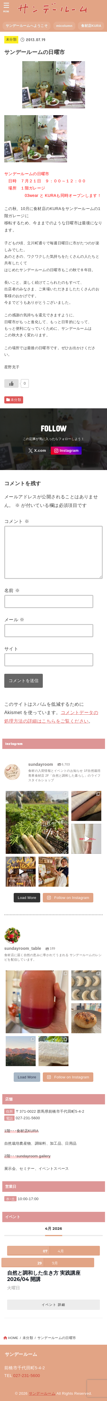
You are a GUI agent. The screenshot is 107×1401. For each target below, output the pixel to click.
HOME (13, 1338)
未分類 (11, 39)
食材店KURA (91, 25)
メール (14, 619)
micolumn (64, 25)
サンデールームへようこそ (27, 25)
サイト (11, 648)
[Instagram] (66, 451)
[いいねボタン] (11, 383)
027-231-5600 (28, 1118)
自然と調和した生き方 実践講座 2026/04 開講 (46, 1276)
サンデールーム (42, 1393)
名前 (12, 590)
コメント (16, 521)
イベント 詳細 (53, 1305)
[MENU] (6, 7)
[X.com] (37, 451)
